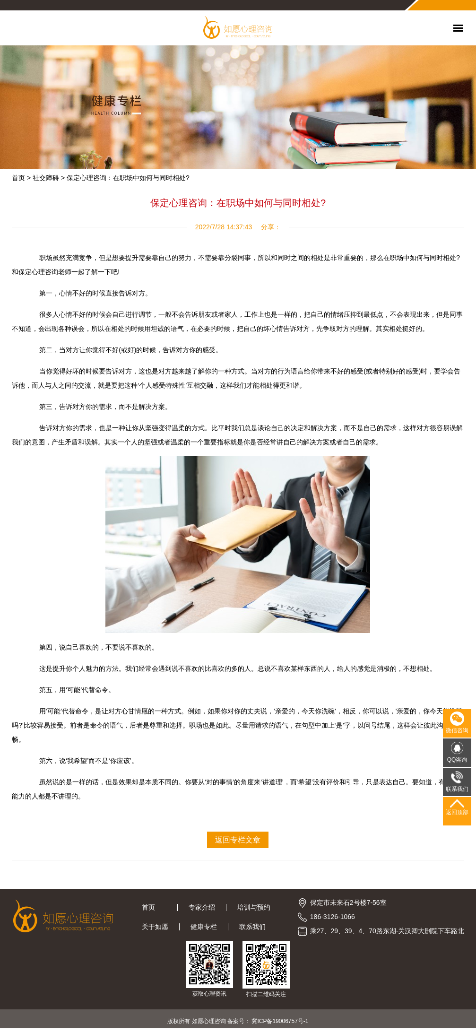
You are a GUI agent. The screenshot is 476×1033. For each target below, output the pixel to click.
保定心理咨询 (38, 272)
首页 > (21, 178)
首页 (154, 907)
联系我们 (252, 926)
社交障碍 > (49, 178)
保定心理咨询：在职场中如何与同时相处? (128, 178)
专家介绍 (202, 907)
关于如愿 (155, 926)
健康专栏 (203, 926)
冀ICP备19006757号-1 (279, 1021)
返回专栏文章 (237, 840)
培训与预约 (253, 907)
